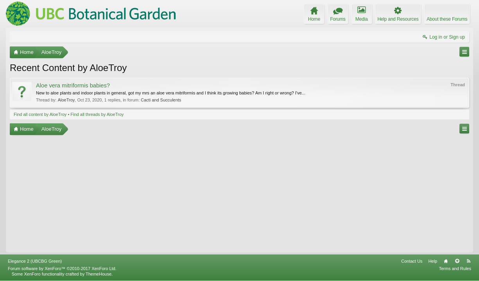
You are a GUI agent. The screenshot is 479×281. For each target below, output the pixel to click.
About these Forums (447, 19)
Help (432, 261)
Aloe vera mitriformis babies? (73, 85)
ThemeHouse (98, 274)
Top (457, 261)
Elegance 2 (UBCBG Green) (35, 261)
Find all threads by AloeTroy (97, 114)
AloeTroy (66, 100)
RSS (468, 261)
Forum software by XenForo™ (62, 268)
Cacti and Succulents (161, 100)
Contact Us (411, 261)
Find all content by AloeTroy (40, 114)
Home (446, 261)
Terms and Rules (455, 268)
